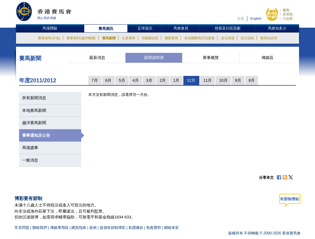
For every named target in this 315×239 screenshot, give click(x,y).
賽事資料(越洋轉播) (81, 38)
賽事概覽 (211, 57)
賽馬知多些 (268, 38)
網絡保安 (171, 227)
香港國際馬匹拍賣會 (199, 38)
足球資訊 (145, 28)
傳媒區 (267, 57)
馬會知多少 (277, 28)
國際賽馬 (171, 38)
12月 (191, 80)
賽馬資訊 (105, 28)
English (255, 18)
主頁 (240, 18)
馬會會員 (180, 28)
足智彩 (288, 14)
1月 (176, 80)
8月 (252, 80)
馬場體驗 (49, 28)
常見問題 (21, 227)
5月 (122, 80)
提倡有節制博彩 (113, 227)
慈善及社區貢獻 (228, 28)
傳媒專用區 (59, 227)
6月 (108, 80)
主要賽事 (128, 38)
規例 (93, 227)
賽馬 (286, 10)
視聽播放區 (150, 38)
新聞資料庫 (154, 57)
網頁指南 (78, 227)
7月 (95, 80)
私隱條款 (136, 227)
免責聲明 (153, 227)
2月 (163, 80)
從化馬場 (227, 38)
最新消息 (97, 57)
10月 (223, 80)
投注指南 (247, 38)
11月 (207, 80)
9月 (238, 80)
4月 (136, 80)
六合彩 (288, 18)
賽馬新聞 (109, 38)
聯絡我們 (39, 227)
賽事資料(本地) (49, 38)
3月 (149, 80)
